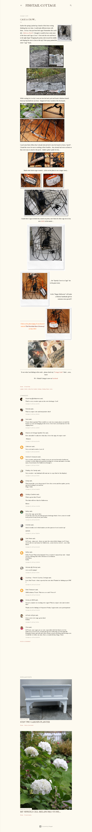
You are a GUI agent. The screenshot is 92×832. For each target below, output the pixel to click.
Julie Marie (29, 538)
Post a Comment (25, 641)
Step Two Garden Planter (35, 722)
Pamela (28, 409)
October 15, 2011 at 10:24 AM (33, 584)
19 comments (27, 815)
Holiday (40, 389)
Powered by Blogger (46, 826)
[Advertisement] (46, 659)
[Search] (71, 5)
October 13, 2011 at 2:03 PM (33, 562)
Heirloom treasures (32, 457)
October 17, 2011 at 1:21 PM (32, 622)
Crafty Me (30, 389)
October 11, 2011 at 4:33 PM (32, 414)
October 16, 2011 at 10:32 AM (33, 595)
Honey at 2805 (30, 600)
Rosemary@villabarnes (33, 398)
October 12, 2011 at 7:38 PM (33, 533)
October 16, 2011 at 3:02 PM (33, 610)
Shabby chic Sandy (31, 470)
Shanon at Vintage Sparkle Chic (35, 433)
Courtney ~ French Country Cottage (37, 578)
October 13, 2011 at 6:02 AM (33, 547)
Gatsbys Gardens (31, 494)
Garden (35, 389)
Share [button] (21, 386)
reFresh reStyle (30, 615)
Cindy (27, 481)
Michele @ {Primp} (31, 567)
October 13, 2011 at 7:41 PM (32, 572)
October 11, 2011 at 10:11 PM (32, 475)
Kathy (27, 511)
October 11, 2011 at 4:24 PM (32, 404)
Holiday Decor (45, 389)
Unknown (29, 446)
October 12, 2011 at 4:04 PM (33, 506)
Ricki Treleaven (30, 590)
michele (28, 525)
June (27, 419)
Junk (51, 389)
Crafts (25, 389)
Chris (27, 627)
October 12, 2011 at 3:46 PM (33, 489)
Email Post (27, 386)
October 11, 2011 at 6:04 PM (33, 441)
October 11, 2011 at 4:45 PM (32, 427)
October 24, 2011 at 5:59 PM (33, 637)
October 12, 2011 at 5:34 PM (33, 519)
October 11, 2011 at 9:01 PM (32, 465)
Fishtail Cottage (41, 5)
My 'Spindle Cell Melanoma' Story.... (40, 811)
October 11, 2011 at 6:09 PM (32, 451)
